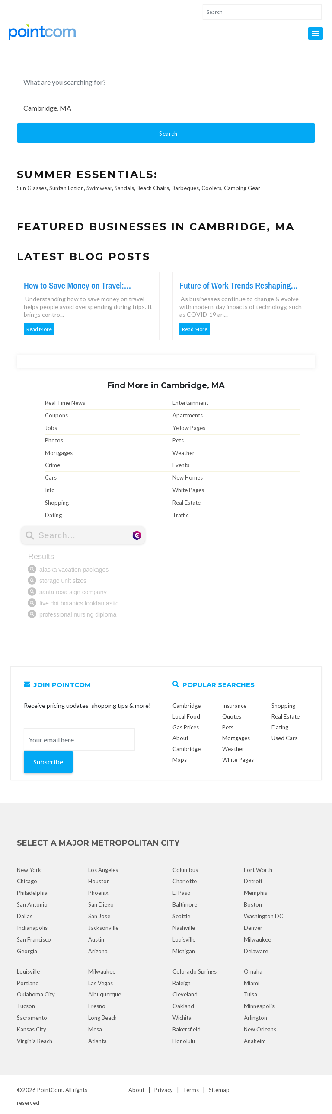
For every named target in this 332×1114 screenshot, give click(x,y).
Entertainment (190, 402)
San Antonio (32, 904)
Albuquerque (104, 994)
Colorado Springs (194, 971)
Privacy (163, 1089)
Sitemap (219, 1089)
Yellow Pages (188, 427)
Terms (191, 1089)
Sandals (124, 188)
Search (168, 133)
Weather (183, 452)
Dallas (24, 916)
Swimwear (99, 188)
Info (50, 490)
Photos (54, 440)
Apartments (187, 415)
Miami (251, 983)
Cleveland (185, 994)
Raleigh (181, 983)
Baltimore (184, 904)
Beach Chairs (153, 188)
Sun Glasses (32, 188)
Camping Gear (242, 188)
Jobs (51, 427)
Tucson (26, 1006)
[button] (315, 33)
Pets (178, 440)
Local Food (186, 716)
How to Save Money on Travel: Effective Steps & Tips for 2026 (74, 285)
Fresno (96, 1006)
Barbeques (185, 188)
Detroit (253, 881)
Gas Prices (185, 727)
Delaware (256, 951)
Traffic (180, 515)
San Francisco (34, 939)
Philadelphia (32, 892)
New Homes (187, 477)
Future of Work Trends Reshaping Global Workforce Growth (235, 285)
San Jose (99, 916)
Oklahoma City (36, 994)
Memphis (255, 892)
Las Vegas (100, 983)
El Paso (181, 892)
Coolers (211, 188)
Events (180, 465)
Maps (179, 759)
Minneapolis (259, 1006)
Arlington (255, 1017)
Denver (253, 927)
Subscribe (48, 762)
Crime (52, 465)
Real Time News (65, 402)
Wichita (182, 1017)
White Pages (188, 490)
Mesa (95, 1029)
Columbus (185, 869)
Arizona (98, 951)
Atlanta (97, 1041)
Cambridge (186, 705)
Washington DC (263, 916)
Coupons (56, 415)
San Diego (101, 904)
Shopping (57, 502)
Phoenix (98, 892)
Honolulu (183, 1041)
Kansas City (31, 1029)
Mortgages (59, 452)
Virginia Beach (34, 1041)
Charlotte (184, 881)
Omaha (253, 971)
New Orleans (260, 1029)
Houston (99, 881)
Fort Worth (258, 869)
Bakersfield (186, 1029)
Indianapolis (32, 927)
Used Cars (284, 738)
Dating (53, 515)
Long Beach (102, 1017)
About (136, 1089)
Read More (39, 329)
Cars (51, 477)
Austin (96, 939)
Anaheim (255, 1041)
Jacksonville (103, 927)
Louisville (183, 939)
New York (29, 869)
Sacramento (32, 1017)
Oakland (183, 1006)
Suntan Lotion (66, 188)
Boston (253, 904)
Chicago (27, 881)
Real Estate (186, 502)
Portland (28, 983)
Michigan (183, 951)
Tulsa (250, 994)
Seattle (181, 916)
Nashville (183, 927)
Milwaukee (257, 939)
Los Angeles (103, 869)
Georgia (27, 951)
